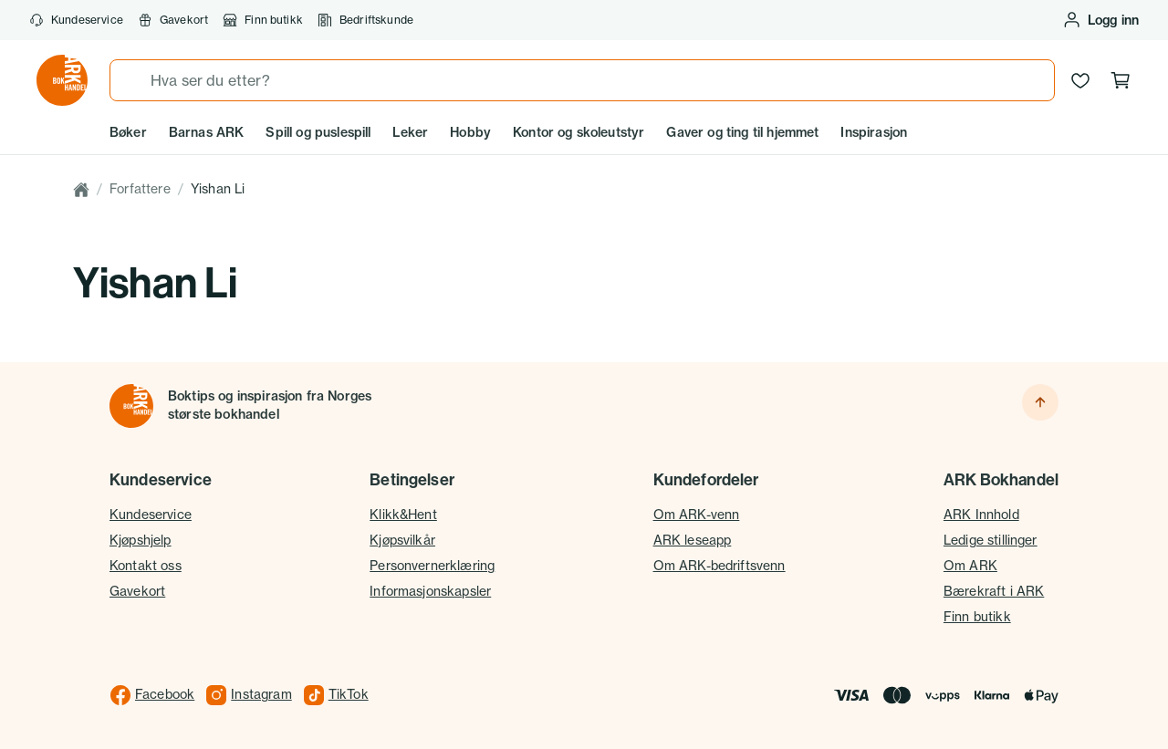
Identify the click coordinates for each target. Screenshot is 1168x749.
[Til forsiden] (131, 406)
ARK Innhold (981, 514)
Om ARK (970, 565)
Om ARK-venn (696, 514)
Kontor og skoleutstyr (578, 132)
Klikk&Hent (403, 514)
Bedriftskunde (365, 20)
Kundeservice (76, 20)
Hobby (470, 132)
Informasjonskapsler (430, 591)
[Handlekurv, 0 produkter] (1121, 80)
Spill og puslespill (318, 132)
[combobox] (582, 80)
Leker (410, 132)
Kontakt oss (146, 565)
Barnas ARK (207, 132)
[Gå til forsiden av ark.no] (62, 80)
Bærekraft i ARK (994, 591)
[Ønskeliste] (1080, 80)
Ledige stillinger (991, 540)
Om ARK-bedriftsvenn (719, 565)
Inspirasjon (873, 132)
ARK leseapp (692, 540)
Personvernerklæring (432, 565)
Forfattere (140, 189)
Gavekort (173, 20)
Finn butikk (263, 20)
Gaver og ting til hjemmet (742, 132)
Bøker (128, 132)
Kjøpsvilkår (402, 540)
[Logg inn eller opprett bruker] (1100, 20)
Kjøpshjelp (141, 540)
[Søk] (130, 80)
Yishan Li (218, 189)
